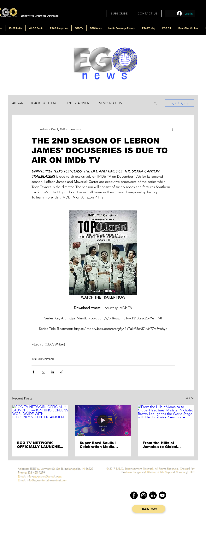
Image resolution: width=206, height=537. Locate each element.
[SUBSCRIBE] (120, 13)
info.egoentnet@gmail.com (44, 476)
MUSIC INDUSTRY (110, 103)
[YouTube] (162, 495)
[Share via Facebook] (33, 372)
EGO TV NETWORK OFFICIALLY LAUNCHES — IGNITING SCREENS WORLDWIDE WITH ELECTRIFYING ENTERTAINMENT (39, 445)
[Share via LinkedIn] (52, 372)
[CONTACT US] (148, 13)
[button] (155, 103)
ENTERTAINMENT (79, 103)
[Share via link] (62, 372)
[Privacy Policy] (148, 509)
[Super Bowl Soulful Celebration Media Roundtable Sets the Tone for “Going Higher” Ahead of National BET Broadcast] (103, 420)
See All (189, 397)
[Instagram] (143, 495)
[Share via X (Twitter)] (43, 372)
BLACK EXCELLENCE (45, 103)
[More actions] (172, 129)
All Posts (17, 103)
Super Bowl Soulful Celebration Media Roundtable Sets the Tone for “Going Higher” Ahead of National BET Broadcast (102, 445)
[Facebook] (134, 495)
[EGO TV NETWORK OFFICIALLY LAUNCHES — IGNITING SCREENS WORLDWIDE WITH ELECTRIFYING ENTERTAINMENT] (40, 420)
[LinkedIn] (153, 495)
